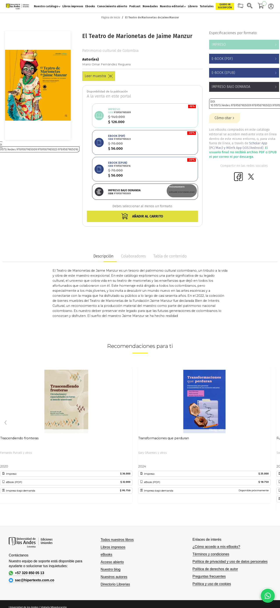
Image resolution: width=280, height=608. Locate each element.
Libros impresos (113, 502)
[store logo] (17, 6)
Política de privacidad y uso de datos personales (230, 516)
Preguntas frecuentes (209, 531)
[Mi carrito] (261, 6)
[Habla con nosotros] (268, 596)
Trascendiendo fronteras (19, 393)
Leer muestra (99, 76)
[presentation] (5, 377)
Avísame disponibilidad (182, 138)
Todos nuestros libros (117, 494)
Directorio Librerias (115, 539)
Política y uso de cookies (211, 538)
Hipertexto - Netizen (244, 568)
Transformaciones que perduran (163, 393)
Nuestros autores (114, 531)
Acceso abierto (112, 517)
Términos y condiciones (210, 509)
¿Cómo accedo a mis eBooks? (216, 501)
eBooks (106, 509)
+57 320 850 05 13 (26, 528)
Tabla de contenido (170, 210)
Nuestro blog (111, 524)
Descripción (103, 210)
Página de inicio (110, 17)
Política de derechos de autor (215, 524)
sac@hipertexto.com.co (31, 535)
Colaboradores (133, 210)
